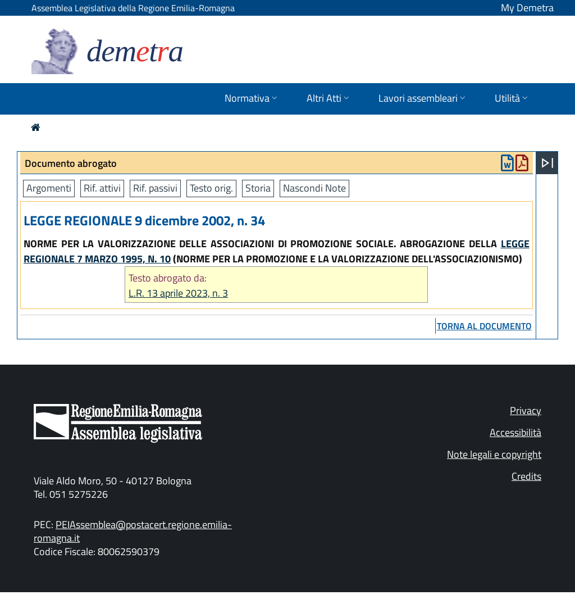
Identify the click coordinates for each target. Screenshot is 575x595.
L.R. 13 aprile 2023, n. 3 (178, 293)
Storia (258, 188)
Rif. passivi (155, 188)
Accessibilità (515, 432)
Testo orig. (211, 188)
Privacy (525, 410)
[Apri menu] (547, 163)
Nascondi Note (314, 188)
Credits (526, 476)
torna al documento (484, 326)
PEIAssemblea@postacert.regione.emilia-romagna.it (133, 531)
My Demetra (527, 7)
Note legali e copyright (494, 454)
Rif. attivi (102, 188)
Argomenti (48, 188)
